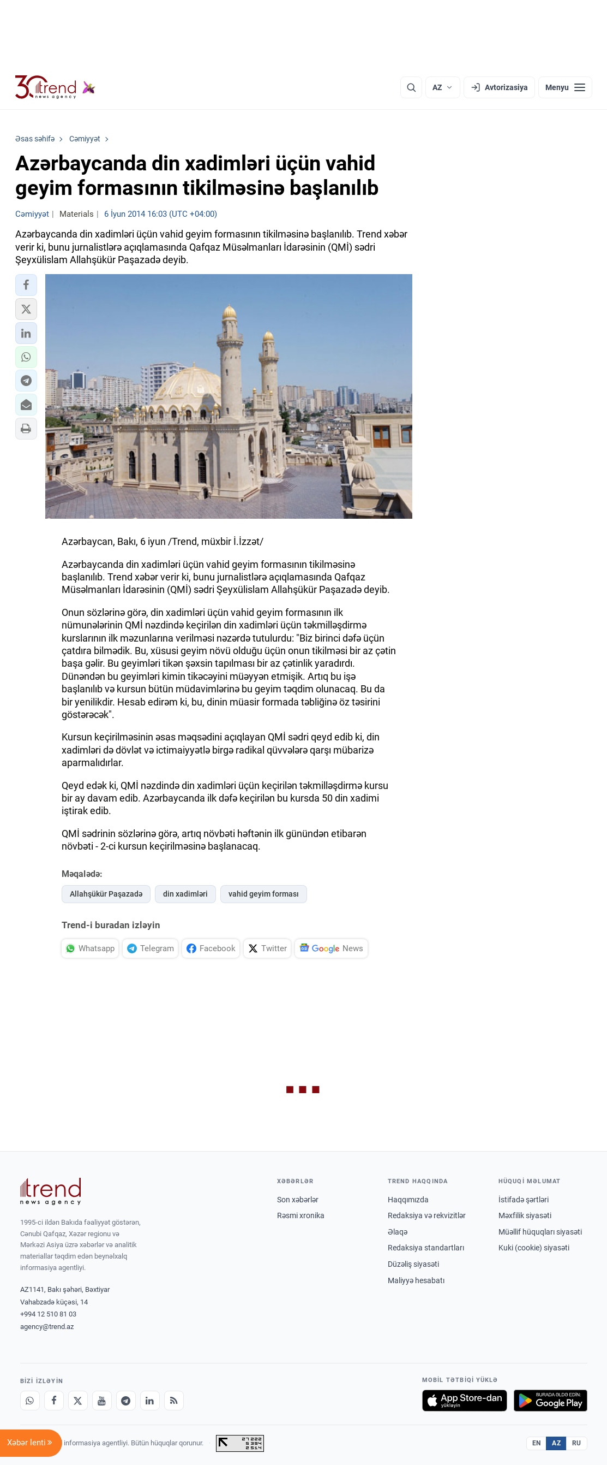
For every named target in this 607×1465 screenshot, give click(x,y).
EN (536, 1443)
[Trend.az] (55, 87)
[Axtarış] (411, 87)
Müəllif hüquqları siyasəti (540, 1231)
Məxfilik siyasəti (524, 1215)
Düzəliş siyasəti (413, 1264)
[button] (26, 285)
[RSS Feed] (174, 1400)
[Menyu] (565, 87)
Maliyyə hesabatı (416, 1280)
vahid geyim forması (264, 893)
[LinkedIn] (150, 1400)
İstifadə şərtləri (523, 1199)
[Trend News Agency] (50, 1191)
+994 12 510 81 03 (48, 1314)
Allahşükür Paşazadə (106, 893)
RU (576, 1443)
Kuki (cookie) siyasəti (533, 1247)
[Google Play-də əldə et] (550, 1400)
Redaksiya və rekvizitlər (427, 1215)
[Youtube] (102, 1400)
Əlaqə (397, 1231)
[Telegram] (126, 1400)
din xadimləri (185, 893)
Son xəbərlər (297, 1199)
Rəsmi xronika (300, 1215)
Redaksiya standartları (426, 1247)
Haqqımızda (408, 1199)
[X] (78, 1400)
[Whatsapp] (30, 1400)
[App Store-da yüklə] (464, 1400)
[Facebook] (54, 1400)
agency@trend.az (47, 1326)
